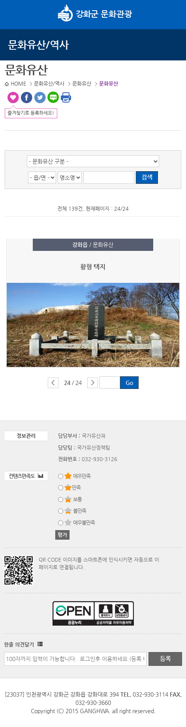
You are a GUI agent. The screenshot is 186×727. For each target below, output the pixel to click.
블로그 (53, 97)
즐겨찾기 (13, 97)
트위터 (40, 97)
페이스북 (26, 97)
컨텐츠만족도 (26, 476)
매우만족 (81, 476)
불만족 (79, 511)
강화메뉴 (15, 14)
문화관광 (95, 14)
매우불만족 (84, 522)
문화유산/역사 (38, 44)
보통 (77, 499)
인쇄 (66, 97)
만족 (76, 487)
